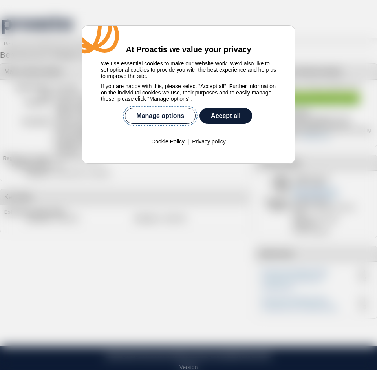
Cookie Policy (168, 135)
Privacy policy (209, 135)
